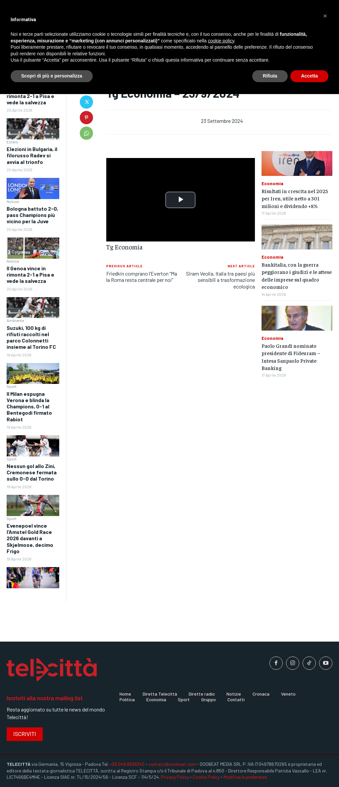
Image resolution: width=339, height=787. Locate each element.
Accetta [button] (309, 76)
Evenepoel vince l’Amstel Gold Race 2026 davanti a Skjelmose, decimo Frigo (30, 538)
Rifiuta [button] (270, 76)
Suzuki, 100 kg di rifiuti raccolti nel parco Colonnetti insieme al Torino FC (31, 337)
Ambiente (15, 320)
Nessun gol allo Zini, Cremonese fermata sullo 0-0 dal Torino (32, 472)
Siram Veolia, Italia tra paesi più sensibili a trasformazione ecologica (220, 279)
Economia (272, 183)
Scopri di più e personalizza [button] (51, 76)
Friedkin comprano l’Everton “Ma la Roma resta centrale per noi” (141, 276)
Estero (12, 141)
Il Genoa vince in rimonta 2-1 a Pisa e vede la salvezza (30, 95)
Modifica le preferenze (245, 777)
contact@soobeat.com (172, 764)
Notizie (13, 201)
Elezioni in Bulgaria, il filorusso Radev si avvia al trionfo (32, 155)
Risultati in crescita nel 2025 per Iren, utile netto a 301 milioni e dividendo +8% (295, 198)
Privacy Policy (175, 777)
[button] (325, 16)
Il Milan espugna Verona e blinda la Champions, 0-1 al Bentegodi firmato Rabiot (29, 406)
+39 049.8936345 (127, 764)
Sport (12, 386)
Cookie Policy (206, 777)
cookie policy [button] (221, 40)
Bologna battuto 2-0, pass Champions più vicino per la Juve (32, 214)
